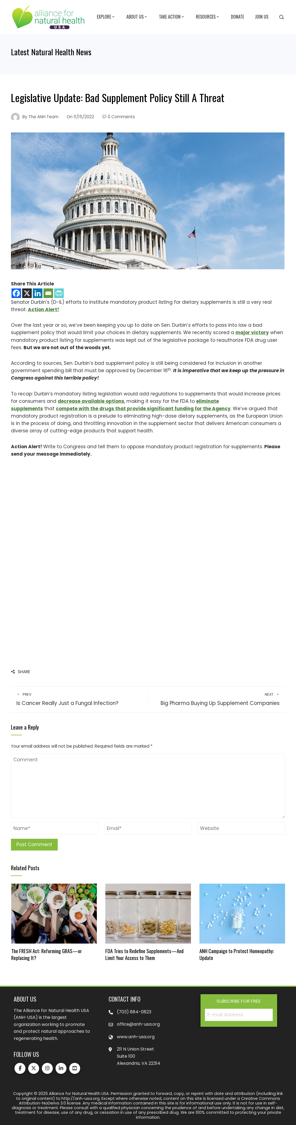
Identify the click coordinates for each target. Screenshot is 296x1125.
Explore (106, 17)
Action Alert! (43, 309)
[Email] (48, 293)
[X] (27, 293)
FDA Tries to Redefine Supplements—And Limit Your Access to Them (144, 954)
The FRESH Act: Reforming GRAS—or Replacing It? (46, 954)
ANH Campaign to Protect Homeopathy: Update (236, 954)
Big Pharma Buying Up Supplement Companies (217, 699)
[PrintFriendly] (59, 293)
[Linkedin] (37, 293)
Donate (237, 16)
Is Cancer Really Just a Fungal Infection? (79, 699)
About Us (137, 17)
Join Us (261, 16)
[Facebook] (16, 293)
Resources (208, 17)
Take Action (172, 17)
